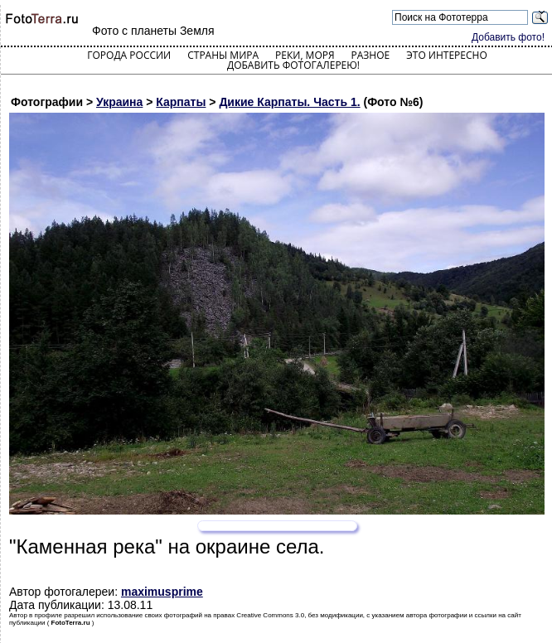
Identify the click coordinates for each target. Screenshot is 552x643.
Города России (129, 55)
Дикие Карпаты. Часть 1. (289, 102)
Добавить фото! (508, 37)
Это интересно (446, 55)
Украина (119, 102)
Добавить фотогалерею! (293, 65)
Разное (370, 55)
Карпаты (181, 102)
